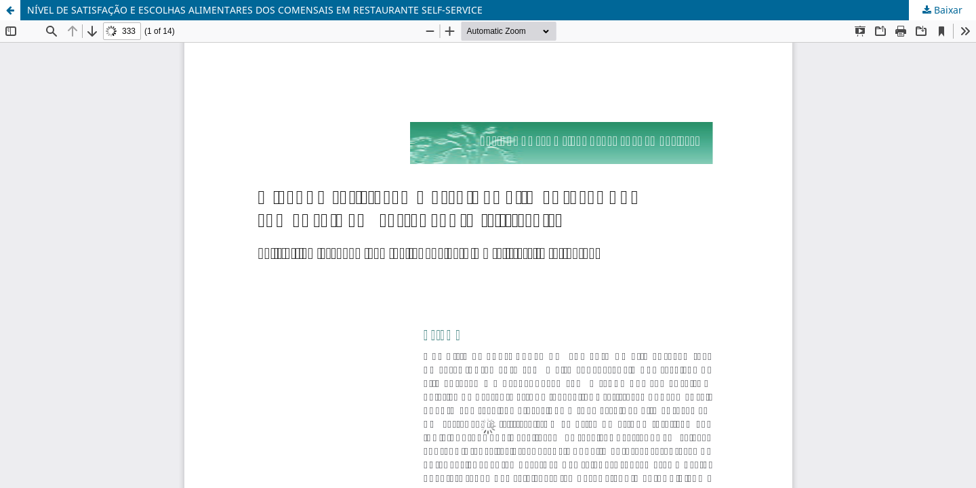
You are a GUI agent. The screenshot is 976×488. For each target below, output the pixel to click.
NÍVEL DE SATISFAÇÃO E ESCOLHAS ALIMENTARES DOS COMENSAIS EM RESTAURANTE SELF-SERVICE (255, 9)
